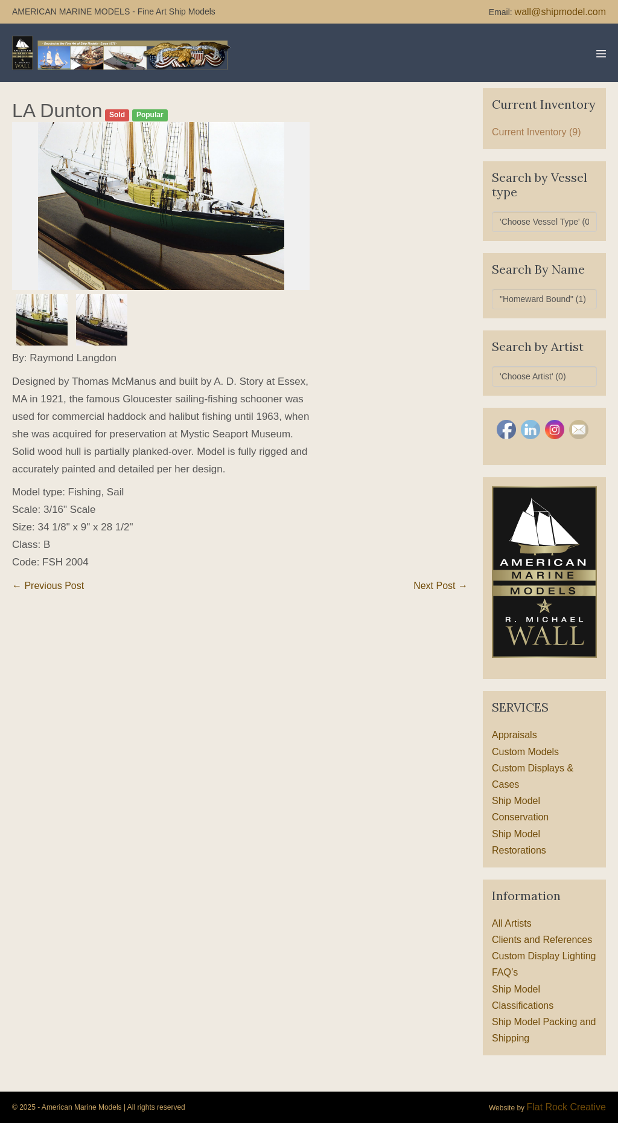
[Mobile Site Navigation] (601, 54)
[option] (161, 206)
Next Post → (440, 586)
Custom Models (525, 752)
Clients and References (542, 940)
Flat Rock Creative (566, 1107)
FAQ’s (505, 972)
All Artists (512, 923)
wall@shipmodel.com (560, 12)
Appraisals (514, 735)
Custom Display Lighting (544, 956)
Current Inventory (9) (536, 132)
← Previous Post (48, 586)
